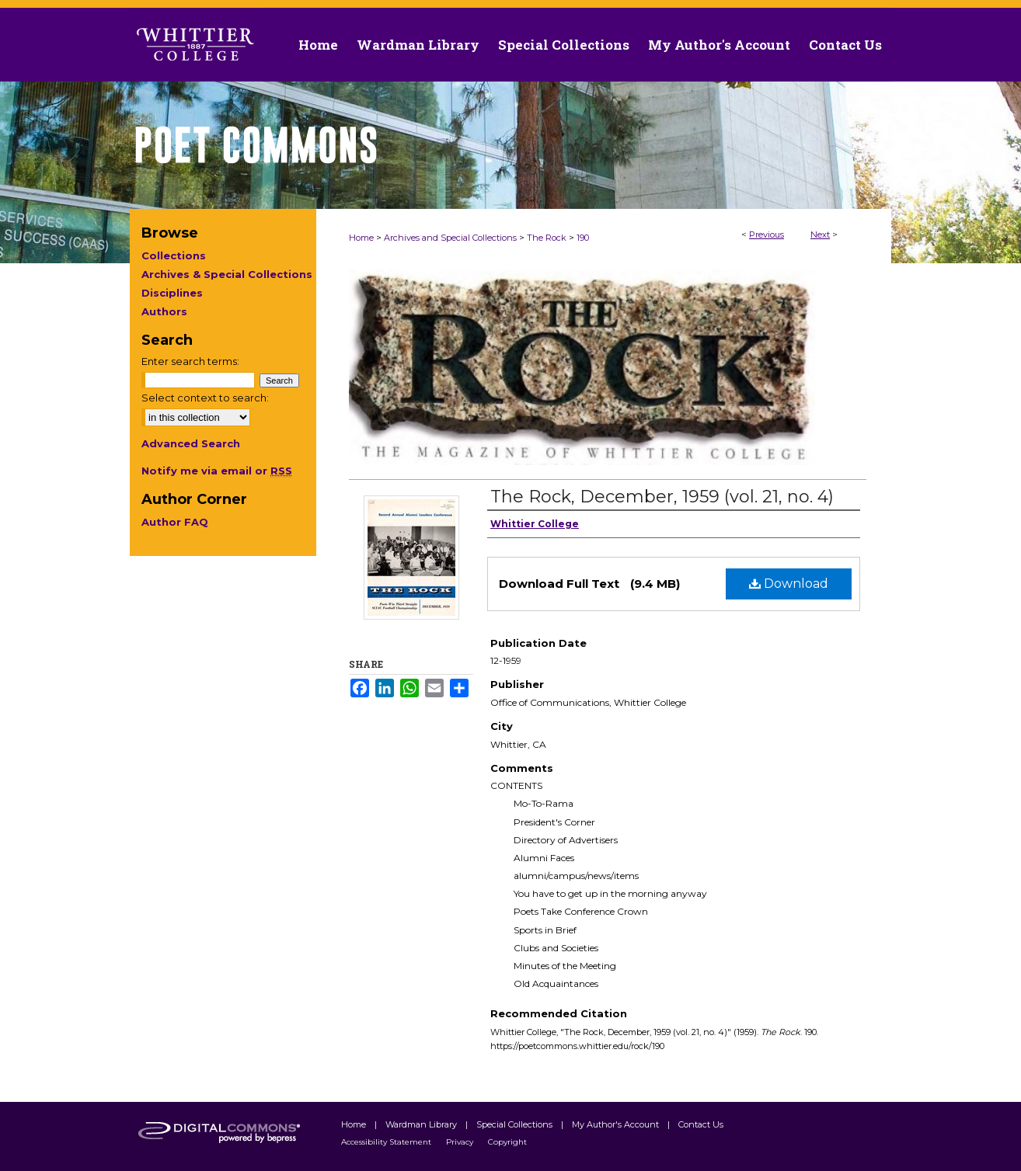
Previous (766, 234)
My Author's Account (616, 1124)
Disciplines (172, 293)
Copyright (507, 1142)
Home (361, 237)
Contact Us (845, 45)
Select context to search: (205, 397)
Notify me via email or (216, 470)
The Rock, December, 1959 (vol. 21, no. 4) (662, 496)
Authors (164, 311)
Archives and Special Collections (450, 237)
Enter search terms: (190, 361)
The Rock (546, 237)
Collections (173, 255)
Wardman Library (422, 1124)
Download (788, 583)
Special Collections (515, 1124)
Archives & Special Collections (226, 274)
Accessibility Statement (387, 1142)
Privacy (461, 1142)
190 (583, 237)
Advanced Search (190, 443)
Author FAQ (174, 522)
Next (820, 234)
